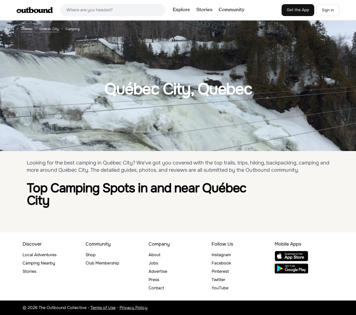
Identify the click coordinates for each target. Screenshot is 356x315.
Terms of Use (103, 307)
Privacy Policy (134, 307)
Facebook (221, 263)
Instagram (221, 254)
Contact (156, 288)
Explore (181, 10)
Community (232, 10)
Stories (204, 10)
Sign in (328, 10)
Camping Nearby (39, 263)
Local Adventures (40, 254)
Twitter (218, 279)
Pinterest (220, 271)
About (154, 254)
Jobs (153, 263)
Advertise (158, 271)
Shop (91, 254)
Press (154, 279)
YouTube (220, 288)
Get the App (298, 9)
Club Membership (102, 263)
